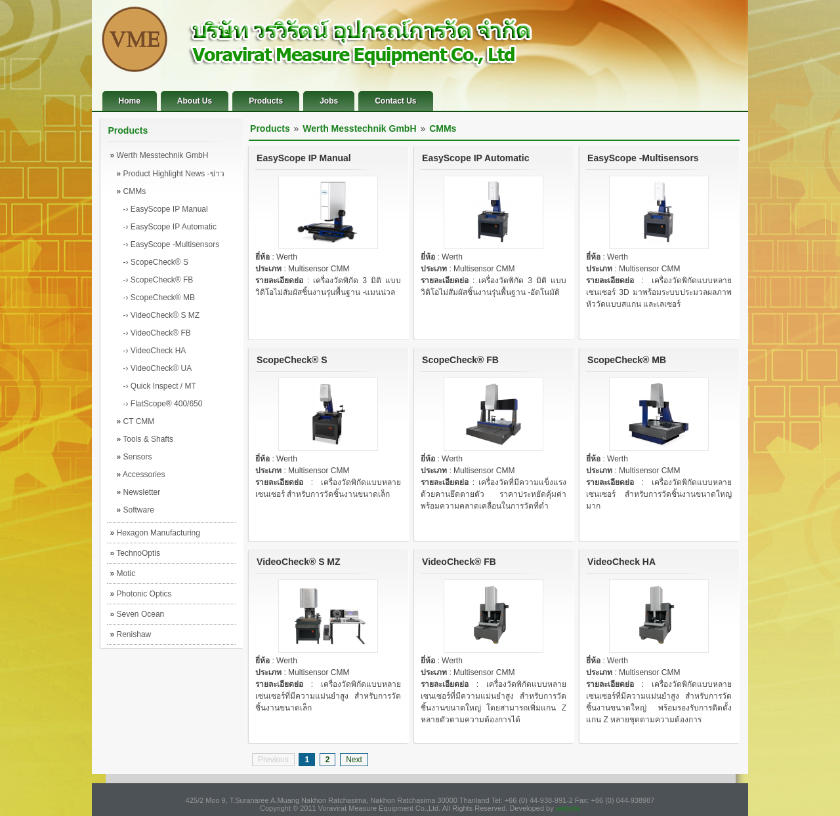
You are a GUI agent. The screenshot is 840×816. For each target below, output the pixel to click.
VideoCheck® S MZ (299, 561)
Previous (273, 759)
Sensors (134, 456)
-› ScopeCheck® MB (159, 297)
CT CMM (136, 421)
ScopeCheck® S (292, 360)
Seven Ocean (137, 614)
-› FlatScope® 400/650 (163, 403)
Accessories (141, 474)
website (568, 808)
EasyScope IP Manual (304, 158)
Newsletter (139, 492)
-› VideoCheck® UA (157, 368)
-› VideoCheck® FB (157, 333)
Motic (123, 573)
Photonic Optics (141, 593)
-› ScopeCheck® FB (158, 279)
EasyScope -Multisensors (643, 158)
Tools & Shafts (145, 439)
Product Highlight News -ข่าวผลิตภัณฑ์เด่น (170, 176)
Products (266, 101)
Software (135, 510)
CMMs (131, 191)
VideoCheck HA (621, 561)
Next (354, 759)
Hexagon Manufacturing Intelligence (155, 535)
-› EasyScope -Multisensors (171, 244)
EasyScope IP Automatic (475, 158)
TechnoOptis (135, 553)
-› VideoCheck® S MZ (161, 315)
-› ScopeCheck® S (156, 262)
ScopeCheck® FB (460, 360)
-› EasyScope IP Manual (165, 209)
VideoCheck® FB (459, 561)
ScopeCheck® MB (626, 360)
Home (129, 101)
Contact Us (395, 101)
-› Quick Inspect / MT (159, 386)
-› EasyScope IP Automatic (170, 226)
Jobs (329, 101)
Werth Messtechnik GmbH (159, 155)
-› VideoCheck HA (154, 350)
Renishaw (131, 634)
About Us (194, 101)
